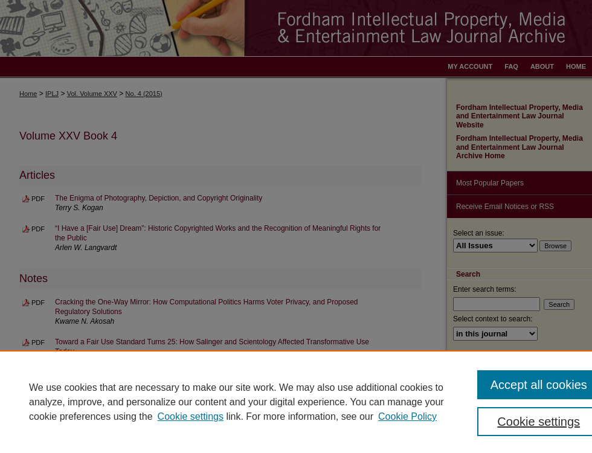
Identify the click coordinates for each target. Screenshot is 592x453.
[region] (296, 401)
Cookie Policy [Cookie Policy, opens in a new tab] (407, 416)
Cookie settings (191, 416)
